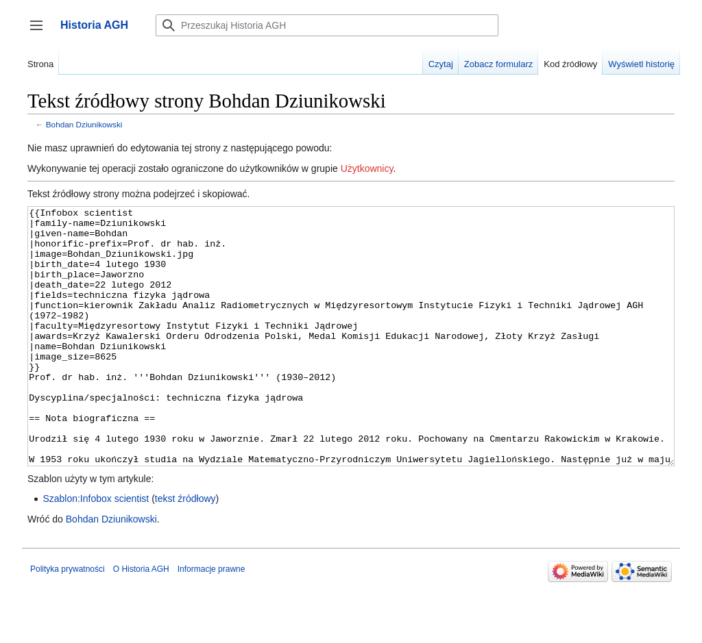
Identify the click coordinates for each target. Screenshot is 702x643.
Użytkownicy (367, 168)
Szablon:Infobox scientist (96, 549)
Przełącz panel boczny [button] (40, 32)
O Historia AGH (141, 620)
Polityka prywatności (67, 620)
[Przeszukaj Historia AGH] (327, 25)
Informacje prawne (211, 620)
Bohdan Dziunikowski (84, 124)
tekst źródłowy (185, 549)
